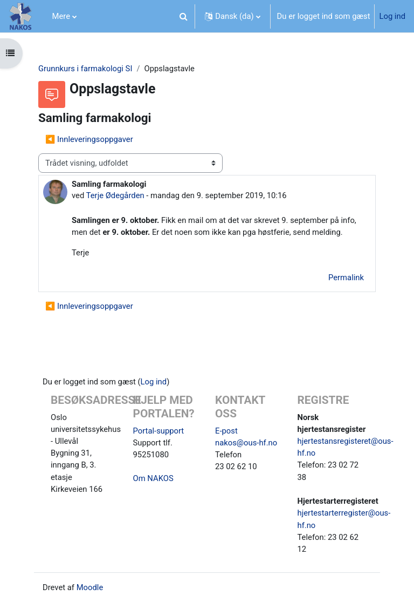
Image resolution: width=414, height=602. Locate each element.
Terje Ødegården (115, 195)
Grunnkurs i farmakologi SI (85, 68)
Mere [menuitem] (61, 16)
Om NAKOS (153, 478)
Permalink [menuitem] (346, 277)
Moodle (90, 587)
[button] (183, 16)
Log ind (392, 16)
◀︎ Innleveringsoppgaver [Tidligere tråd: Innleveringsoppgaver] (89, 139)
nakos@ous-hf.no (246, 443)
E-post (226, 431)
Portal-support (158, 431)
